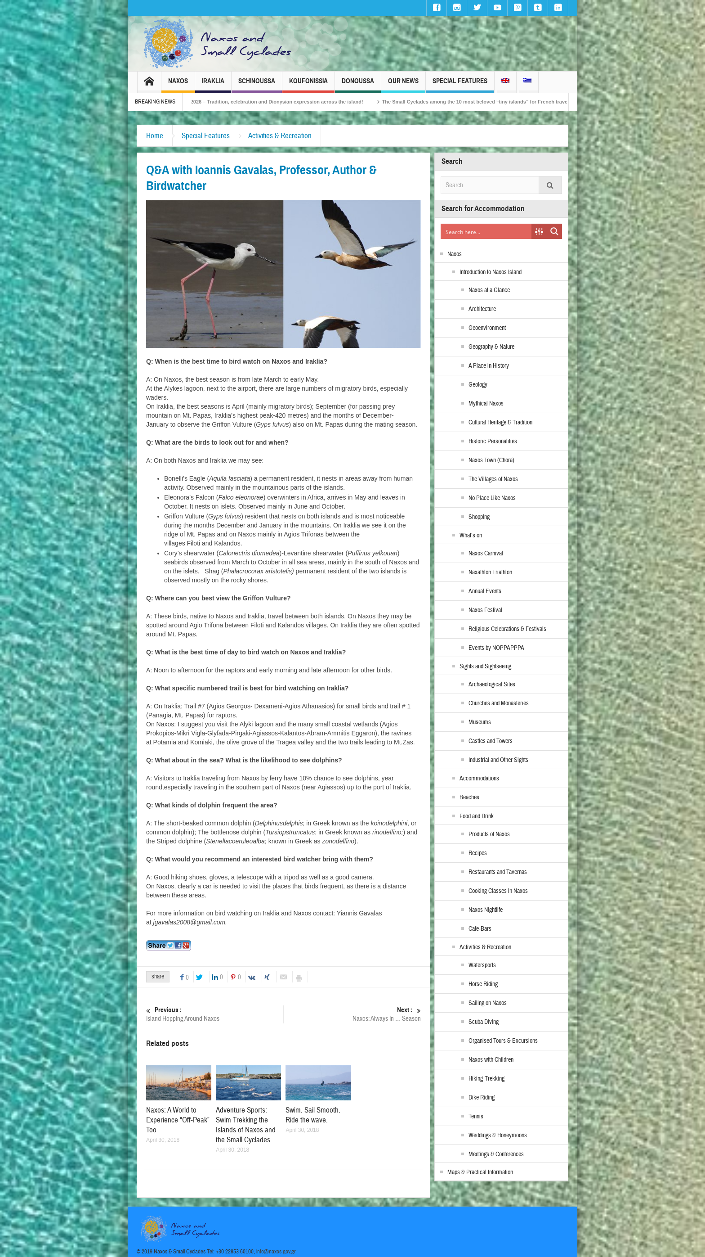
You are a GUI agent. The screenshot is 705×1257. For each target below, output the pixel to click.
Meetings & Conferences (496, 1154)
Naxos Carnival (486, 554)
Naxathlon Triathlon (490, 572)
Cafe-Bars (480, 929)
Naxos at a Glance (489, 290)
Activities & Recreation (280, 135)
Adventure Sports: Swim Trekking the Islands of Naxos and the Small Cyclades (246, 1124)
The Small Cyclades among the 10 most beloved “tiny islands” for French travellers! (502, 101)
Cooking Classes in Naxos (498, 891)
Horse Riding (483, 984)
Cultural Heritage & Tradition (500, 423)
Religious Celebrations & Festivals (507, 629)
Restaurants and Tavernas (498, 872)
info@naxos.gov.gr (276, 1251)
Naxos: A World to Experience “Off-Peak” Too (178, 1120)
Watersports (482, 965)
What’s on (471, 536)
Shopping (479, 517)
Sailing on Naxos (488, 1003)
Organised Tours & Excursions (503, 1041)
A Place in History (489, 366)
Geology (478, 385)
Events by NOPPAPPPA (496, 648)
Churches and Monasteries (499, 703)
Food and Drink (477, 816)
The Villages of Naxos (493, 479)
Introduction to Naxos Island (491, 272)
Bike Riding (482, 1098)
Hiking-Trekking (486, 1079)
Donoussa (358, 85)
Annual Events (485, 591)
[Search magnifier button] (554, 231)
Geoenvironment (487, 328)
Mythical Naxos (486, 404)
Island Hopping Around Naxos (214, 1014)
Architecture (482, 309)
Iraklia (213, 85)
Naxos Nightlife (486, 910)
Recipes (478, 853)
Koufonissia (308, 85)
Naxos (178, 85)
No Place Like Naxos (492, 498)
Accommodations (479, 779)
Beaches (469, 797)
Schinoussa (257, 85)
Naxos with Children (491, 1060)
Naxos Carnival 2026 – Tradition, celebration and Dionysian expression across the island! (280, 101)
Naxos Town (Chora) (491, 460)
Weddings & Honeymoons (498, 1135)
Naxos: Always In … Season (352, 1014)
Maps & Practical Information (480, 1172)
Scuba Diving (484, 1022)
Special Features (460, 85)
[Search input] (486, 231)
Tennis (476, 1117)
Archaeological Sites (492, 684)
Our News (403, 85)
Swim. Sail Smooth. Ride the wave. (313, 1115)
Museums (480, 722)
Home (154, 135)
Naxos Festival (485, 610)
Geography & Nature (491, 347)
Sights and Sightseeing (485, 666)
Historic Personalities (493, 441)
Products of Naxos (489, 834)
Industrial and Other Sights (498, 760)
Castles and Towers (491, 741)
